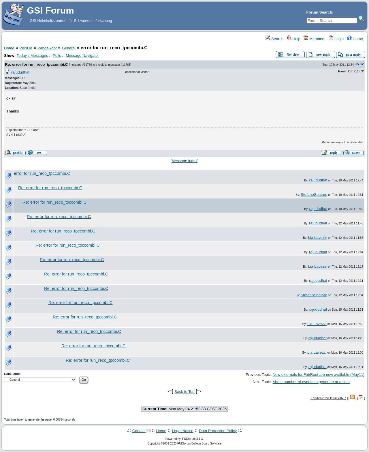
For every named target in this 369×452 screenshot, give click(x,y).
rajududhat (20, 72)
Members (314, 39)
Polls (57, 55)
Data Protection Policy (218, 431)
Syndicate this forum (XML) (328, 398)
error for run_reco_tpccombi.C (42, 173)
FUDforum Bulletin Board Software (199, 443)
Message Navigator (82, 55)
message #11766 (81, 64)
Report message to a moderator (342, 142)
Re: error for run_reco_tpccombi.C (36, 64)
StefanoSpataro (314, 194)
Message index (184, 161)
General (69, 48)
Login (336, 39)
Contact (139, 431)
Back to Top (184, 391)
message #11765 (119, 64)
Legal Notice (182, 431)
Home (355, 39)
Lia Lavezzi (317, 237)
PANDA (25, 48)
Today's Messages (32, 55)
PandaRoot (47, 48)
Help (293, 39)
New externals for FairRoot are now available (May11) (318, 374)
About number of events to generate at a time (310, 382)
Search (274, 39)
